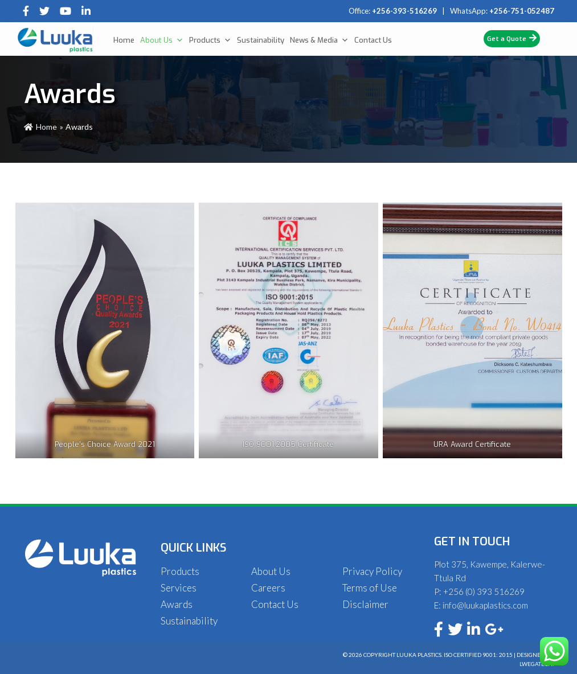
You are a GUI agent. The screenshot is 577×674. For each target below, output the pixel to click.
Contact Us (373, 40)
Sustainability (260, 40)
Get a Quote (512, 38)
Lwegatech (536, 663)
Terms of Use (369, 588)
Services (179, 588)
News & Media (319, 40)
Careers (268, 588)
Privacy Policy (372, 571)
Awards (177, 604)
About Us (161, 40)
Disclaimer (365, 604)
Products (210, 40)
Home (123, 40)
